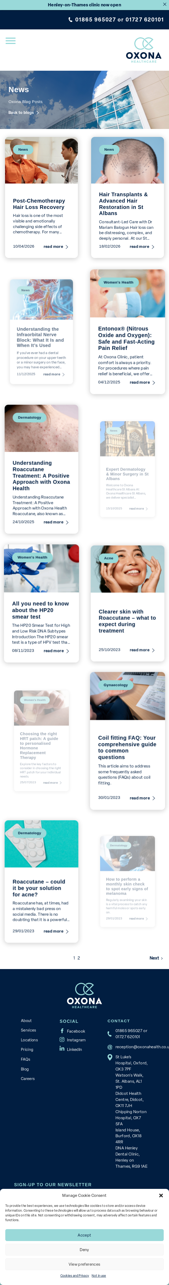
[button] (161, 1195)
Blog (25, 1069)
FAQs (25, 1059)
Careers (28, 1078)
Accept (84, 1235)
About (26, 1020)
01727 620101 (145, 19)
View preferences (84, 1264)
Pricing (27, 1049)
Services (28, 1030)
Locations (29, 1040)
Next (154, 958)
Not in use (99, 1276)
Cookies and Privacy (74, 1276)
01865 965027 (95, 19)
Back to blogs (21, 112)
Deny (84, 1249)
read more (53, 246)
